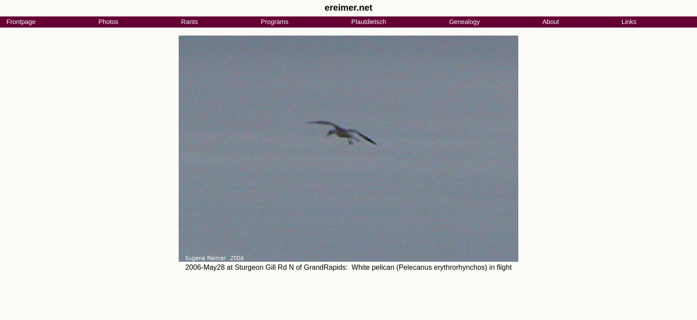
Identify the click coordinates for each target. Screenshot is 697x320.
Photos (108, 21)
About (550, 21)
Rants (189, 21)
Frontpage (21, 21)
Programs (274, 21)
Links (629, 21)
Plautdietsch (368, 21)
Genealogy (464, 21)
